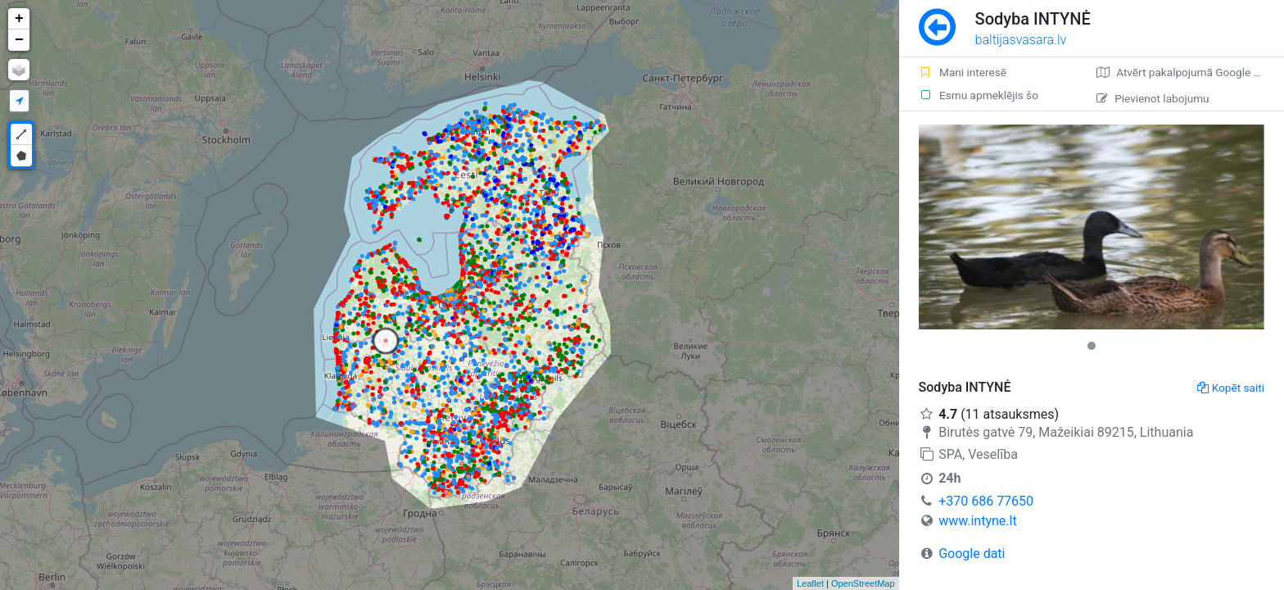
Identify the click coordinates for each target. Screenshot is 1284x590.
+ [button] (19, 19)
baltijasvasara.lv (1021, 40)
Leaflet (810, 583)
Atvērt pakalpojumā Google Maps (1188, 72)
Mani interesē (962, 72)
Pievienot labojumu (1152, 98)
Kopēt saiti (1230, 387)
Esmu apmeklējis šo (978, 95)
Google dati (971, 553)
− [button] (19, 40)
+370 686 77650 (985, 501)
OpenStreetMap (863, 583)
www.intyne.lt (977, 521)
